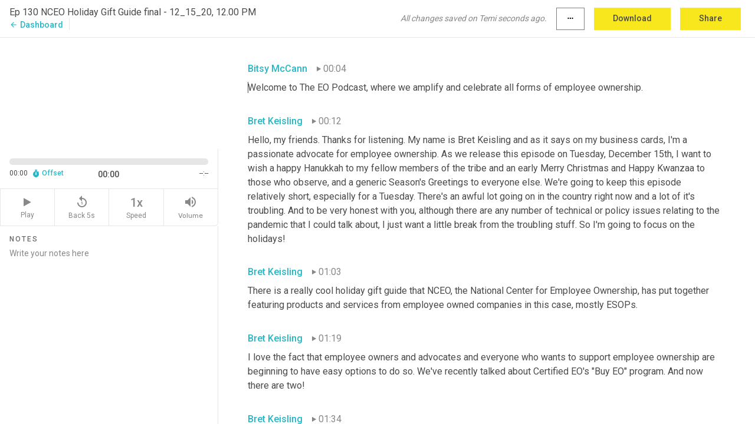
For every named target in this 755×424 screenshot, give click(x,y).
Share (710, 18)
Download (632, 18)
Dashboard (36, 24)
